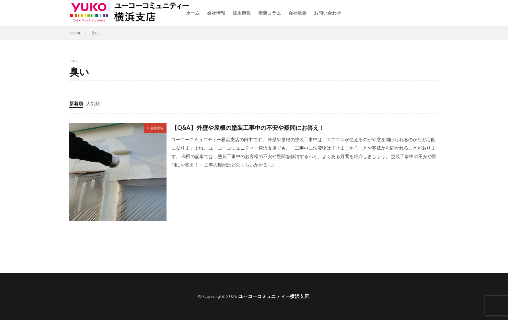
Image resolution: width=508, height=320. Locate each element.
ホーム (193, 13)
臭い (95, 33)
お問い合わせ (327, 13)
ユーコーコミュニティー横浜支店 (273, 296)
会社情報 (216, 13)
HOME (75, 33)
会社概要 (297, 13)
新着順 (76, 103)
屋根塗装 (156, 128)
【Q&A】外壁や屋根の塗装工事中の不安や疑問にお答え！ (248, 127)
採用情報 (242, 13)
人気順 (93, 103)
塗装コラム (269, 13)
